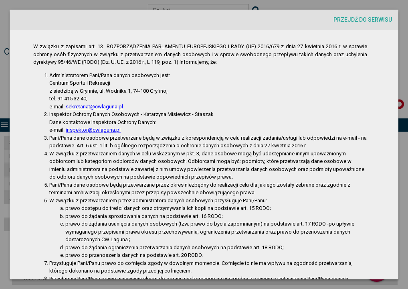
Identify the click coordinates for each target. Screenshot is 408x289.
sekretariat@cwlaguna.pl (94, 107)
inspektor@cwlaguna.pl (93, 130)
